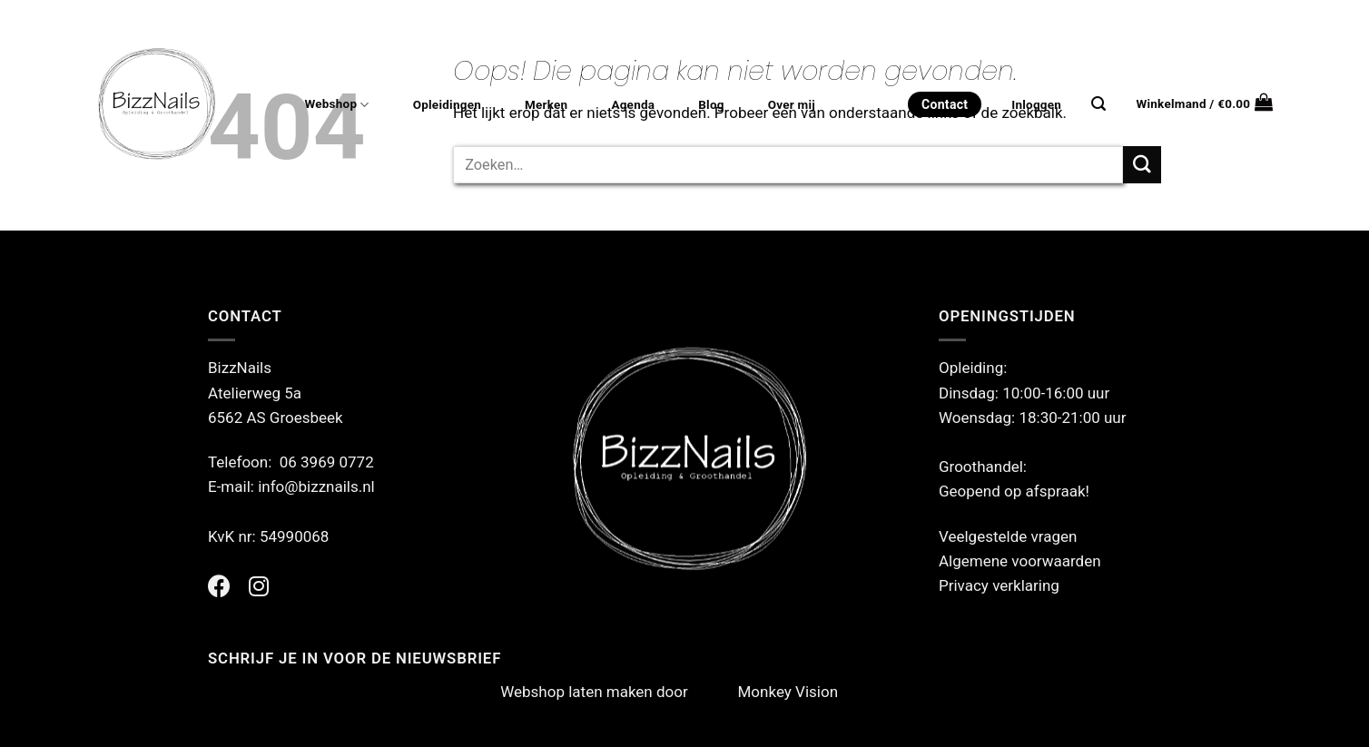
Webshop (336, 104)
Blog (711, 105)
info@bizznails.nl (318, 486)
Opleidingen (447, 105)
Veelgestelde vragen (1008, 536)
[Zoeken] (1098, 104)
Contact (944, 104)
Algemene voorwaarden (1020, 561)
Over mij (791, 105)
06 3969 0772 (327, 462)
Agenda (633, 105)
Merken (546, 105)
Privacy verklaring (999, 585)
